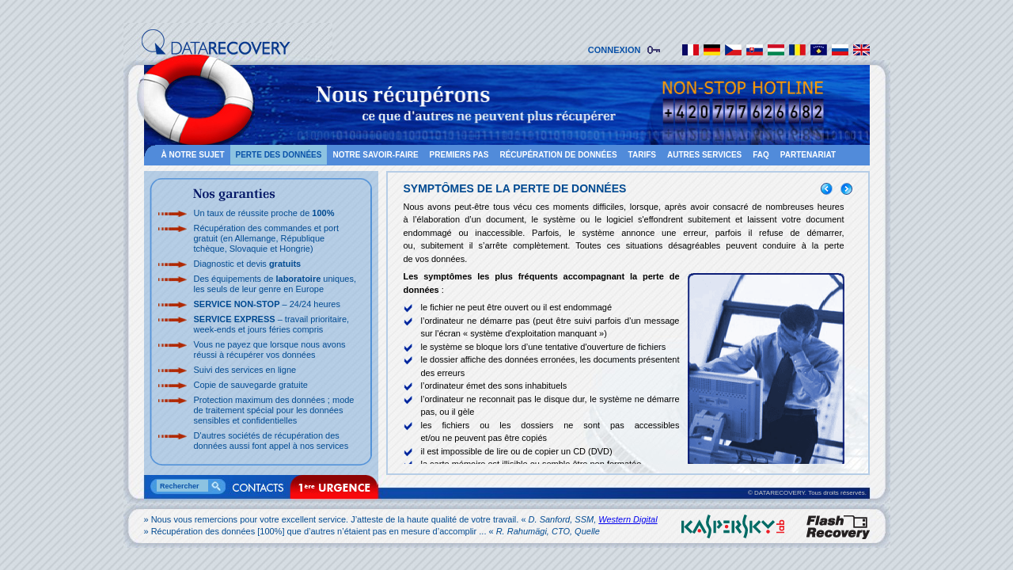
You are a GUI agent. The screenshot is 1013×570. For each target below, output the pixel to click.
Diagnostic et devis (248, 263)
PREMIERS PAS (459, 154)
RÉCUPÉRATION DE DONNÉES (558, 154)
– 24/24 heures (267, 304)
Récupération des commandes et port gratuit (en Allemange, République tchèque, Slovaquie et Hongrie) (266, 238)
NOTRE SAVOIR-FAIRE (375, 154)
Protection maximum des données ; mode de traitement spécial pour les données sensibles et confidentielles (274, 410)
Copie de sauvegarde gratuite (251, 385)
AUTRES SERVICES (704, 154)
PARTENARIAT (808, 154)
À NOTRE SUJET (193, 154)
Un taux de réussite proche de (264, 213)
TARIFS (642, 154)
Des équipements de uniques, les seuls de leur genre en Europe (275, 284)
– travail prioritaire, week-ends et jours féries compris (272, 324)
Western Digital (627, 519)
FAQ (761, 154)
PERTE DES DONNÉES (279, 154)
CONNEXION (617, 50)
